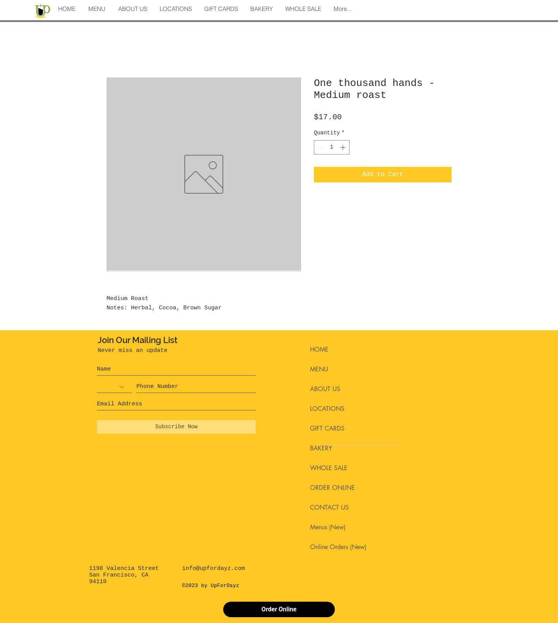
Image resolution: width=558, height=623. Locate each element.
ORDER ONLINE (332, 488)
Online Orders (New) (338, 547)
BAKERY (321, 448)
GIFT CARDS (327, 428)
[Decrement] (320, 147)
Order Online (279, 609)
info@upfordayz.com (213, 568)
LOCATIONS (327, 409)
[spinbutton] (332, 147)
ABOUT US (325, 389)
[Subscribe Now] (176, 427)
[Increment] (343, 147)
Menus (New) (328, 527)
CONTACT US (329, 507)
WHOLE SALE (329, 468)
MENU (319, 369)
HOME (319, 349)
